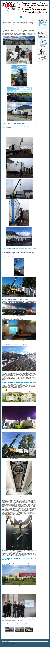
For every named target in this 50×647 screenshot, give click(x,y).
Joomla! (3, 644)
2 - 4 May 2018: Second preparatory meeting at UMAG (15, 299)
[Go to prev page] (5, 636)
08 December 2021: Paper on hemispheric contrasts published (43, 22)
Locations (10, 17)
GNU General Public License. (19, 644)
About (6, 17)
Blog (21, 17)
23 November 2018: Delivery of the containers (13, 123)
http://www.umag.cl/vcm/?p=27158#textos (21, 592)
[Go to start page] (3, 636)
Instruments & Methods (15, 17)
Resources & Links (25, 17)
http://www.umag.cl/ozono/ (5, 564)
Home (3, 17)
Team (30, 17)
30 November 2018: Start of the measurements (14, 20)
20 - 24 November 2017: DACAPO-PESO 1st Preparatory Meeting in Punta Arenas (19, 559)
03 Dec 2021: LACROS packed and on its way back (42, 25)
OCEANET (34, 378)
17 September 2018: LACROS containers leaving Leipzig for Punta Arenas (19, 249)
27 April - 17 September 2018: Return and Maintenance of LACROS (19, 382)
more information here (23, 553)
